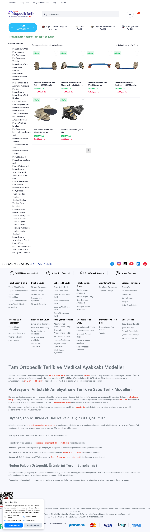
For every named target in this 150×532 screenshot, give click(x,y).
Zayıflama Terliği (106, 291)
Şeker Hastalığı (128, 328)
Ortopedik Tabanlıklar (17, 333)
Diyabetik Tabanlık (38, 304)
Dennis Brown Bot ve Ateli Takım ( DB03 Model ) (44, 83)
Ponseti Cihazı (18, 243)
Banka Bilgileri (127, 298)
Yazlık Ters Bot (18, 194)
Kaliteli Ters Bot (18, 209)
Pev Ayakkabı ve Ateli (21, 253)
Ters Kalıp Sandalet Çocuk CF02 (72, 131)
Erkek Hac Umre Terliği (40, 328)
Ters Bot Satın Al (19, 225)
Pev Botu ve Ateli (19, 157)
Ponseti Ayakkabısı (20, 83)
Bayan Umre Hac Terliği (40, 324)
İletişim (125, 302)
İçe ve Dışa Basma (129, 338)
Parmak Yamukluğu (130, 331)
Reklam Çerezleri (30, 516)
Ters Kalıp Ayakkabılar (21, 228)
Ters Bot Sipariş (18, 222)
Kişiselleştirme (29, 520)
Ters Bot (15, 197)
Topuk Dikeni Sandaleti (17, 301)
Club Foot (16, 234)
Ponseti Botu (17, 74)
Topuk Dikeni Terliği (16, 287)
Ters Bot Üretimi (19, 219)
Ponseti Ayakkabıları (20, 104)
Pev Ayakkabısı (18, 55)
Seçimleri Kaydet (33, 525)
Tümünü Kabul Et (14, 525)
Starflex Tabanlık (15, 337)
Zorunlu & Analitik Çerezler (11, 516)
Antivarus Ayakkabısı (20, 86)
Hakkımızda (126, 294)
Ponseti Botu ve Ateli (20, 166)
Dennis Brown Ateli (20, 49)
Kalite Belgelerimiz (129, 305)
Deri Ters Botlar (18, 212)
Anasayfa (126, 287)
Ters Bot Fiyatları (19, 231)
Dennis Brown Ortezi (20, 64)
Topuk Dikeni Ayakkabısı (18, 291)
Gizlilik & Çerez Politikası (30, 512)
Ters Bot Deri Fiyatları (21, 215)
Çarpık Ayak (17, 67)
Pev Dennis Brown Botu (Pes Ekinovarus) (43, 131)
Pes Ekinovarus (18, 129)
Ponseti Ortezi (18, 52)
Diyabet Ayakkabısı (38, 287)
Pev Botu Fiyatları (19, 101)
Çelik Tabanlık (14, 340)
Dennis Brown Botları (20, 107)
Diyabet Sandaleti (38, 294)
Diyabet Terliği (37, 291)
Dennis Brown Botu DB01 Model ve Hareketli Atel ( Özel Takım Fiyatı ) (71, 84)
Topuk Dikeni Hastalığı (130, 324)
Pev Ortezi (16, 89)
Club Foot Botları (19, 200)
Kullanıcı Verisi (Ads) (12, 520)
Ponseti (15, 70)
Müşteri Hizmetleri (129, 291)
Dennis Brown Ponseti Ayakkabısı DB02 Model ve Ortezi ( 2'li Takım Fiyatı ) (126, 84)
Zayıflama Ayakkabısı (108, 287)
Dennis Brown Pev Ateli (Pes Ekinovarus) (97, 83)
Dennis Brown (18, 92)
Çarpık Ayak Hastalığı (130, 335)
